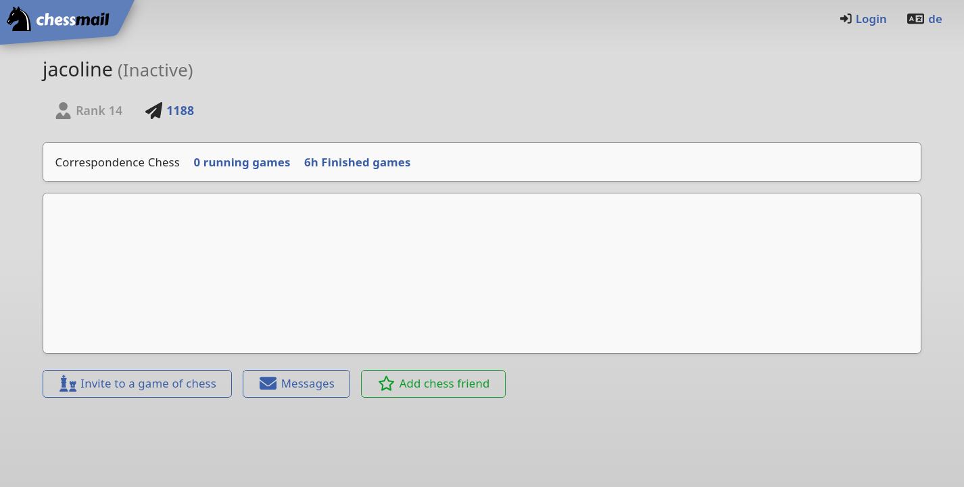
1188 (169, 110)
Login (863, 18)
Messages (297, 383)
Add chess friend (433, 383)
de (924, 18)
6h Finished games (357, 162)
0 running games (242, 162)
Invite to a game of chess (137, 383)
